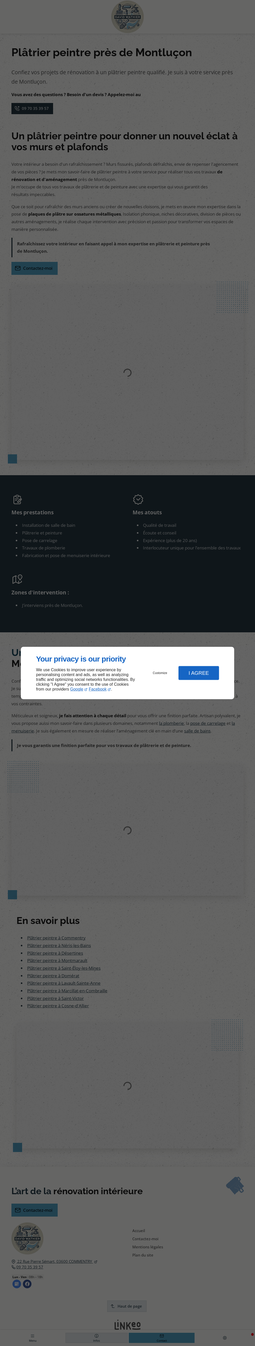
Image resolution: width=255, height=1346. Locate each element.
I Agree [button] (198, 673)
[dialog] (127, 673)
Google (76, 689)
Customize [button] (160, 673)
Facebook (98, 689)
